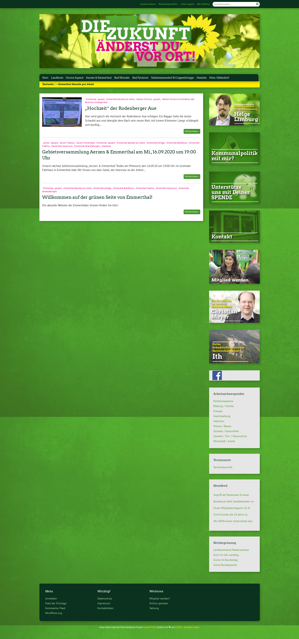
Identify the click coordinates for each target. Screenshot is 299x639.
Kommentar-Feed (55, 608)
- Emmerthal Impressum (61, 146)
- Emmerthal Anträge (155, 142)
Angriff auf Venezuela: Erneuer (231, 495)
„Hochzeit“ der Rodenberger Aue (121, 108)
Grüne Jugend (187, 4)
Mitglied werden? (159, 598)
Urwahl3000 (149, 627)
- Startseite (106, 146)
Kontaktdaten (105, 608)
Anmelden (51, 598)
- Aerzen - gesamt (50, 142)
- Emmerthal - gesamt (95, 99)
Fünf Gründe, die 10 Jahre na (230, 514)
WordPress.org (53, 613)
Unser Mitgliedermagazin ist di (232, 508)
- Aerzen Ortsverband (85, 142)
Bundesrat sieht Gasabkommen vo (234, 501)
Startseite (48, 84)
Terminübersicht (222, 467)
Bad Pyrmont (140, 77)
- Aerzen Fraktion (66, 142)
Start (45, 77)
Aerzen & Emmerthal (99, 77)
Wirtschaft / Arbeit (224, 441)
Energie (217, 411)
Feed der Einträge (55, 603)
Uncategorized (100, 102)
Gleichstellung (221, 416)
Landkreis (57, 77)
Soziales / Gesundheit (226, 431)
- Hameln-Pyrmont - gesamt (147, 99)
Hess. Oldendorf (219, 77)
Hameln (202, 77)
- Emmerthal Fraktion (144, 188)
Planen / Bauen (222, 426)
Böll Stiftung (203, 4)
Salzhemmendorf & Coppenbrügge (172, 77)
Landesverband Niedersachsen (231, 550)
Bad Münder (122, 77)
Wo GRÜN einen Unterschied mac (233, 521)
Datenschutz (104, 598)
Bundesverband (148, 4)
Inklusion (218, 421)
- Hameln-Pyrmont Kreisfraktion (175, 99)
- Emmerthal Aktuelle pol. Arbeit (120, 99)
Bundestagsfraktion (168, 4)
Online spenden (158, 603)
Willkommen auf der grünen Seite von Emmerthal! (97, 197)
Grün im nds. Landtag (226, 555)
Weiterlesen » (192, 131)
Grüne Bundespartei (225, 565)
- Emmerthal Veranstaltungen (86, 146)
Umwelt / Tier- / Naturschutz (230, 436)
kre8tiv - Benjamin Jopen (187, 627)
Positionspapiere (223, 401)
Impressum (103, 603)
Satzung (154, 608)
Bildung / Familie (223, 406)
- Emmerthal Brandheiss (176, 142)
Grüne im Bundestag (225, 560)
